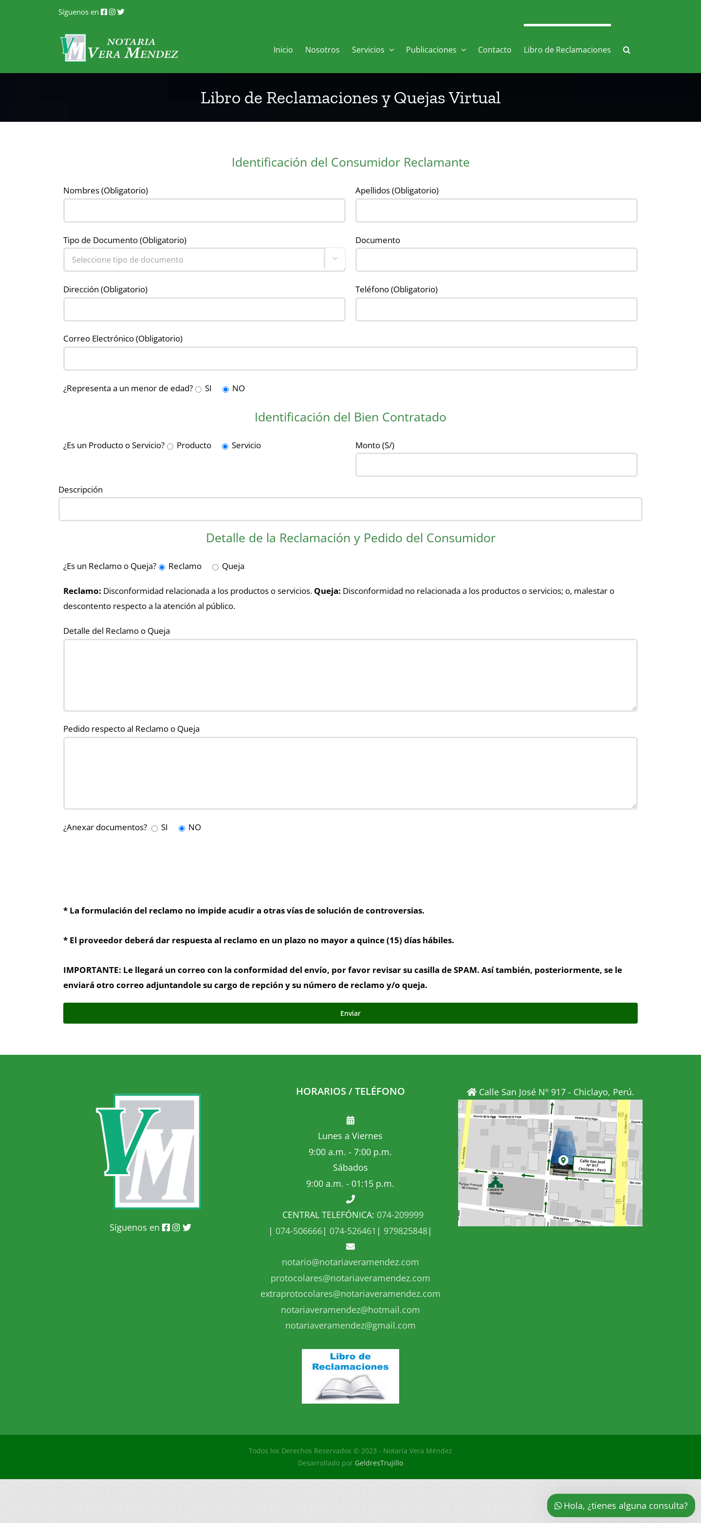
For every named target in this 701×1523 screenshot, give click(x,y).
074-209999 (400, 1214)
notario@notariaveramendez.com (350, 1262)
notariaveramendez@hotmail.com (350, 1309)
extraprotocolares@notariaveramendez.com (350, 1293)
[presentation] (137, 864)
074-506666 (297, 1231)
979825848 (404, 1231)
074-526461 (351, 1231)
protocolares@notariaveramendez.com (350, 1278)
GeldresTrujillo (379, 1462)
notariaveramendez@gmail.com (350, 1325)
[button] (626, 48)
